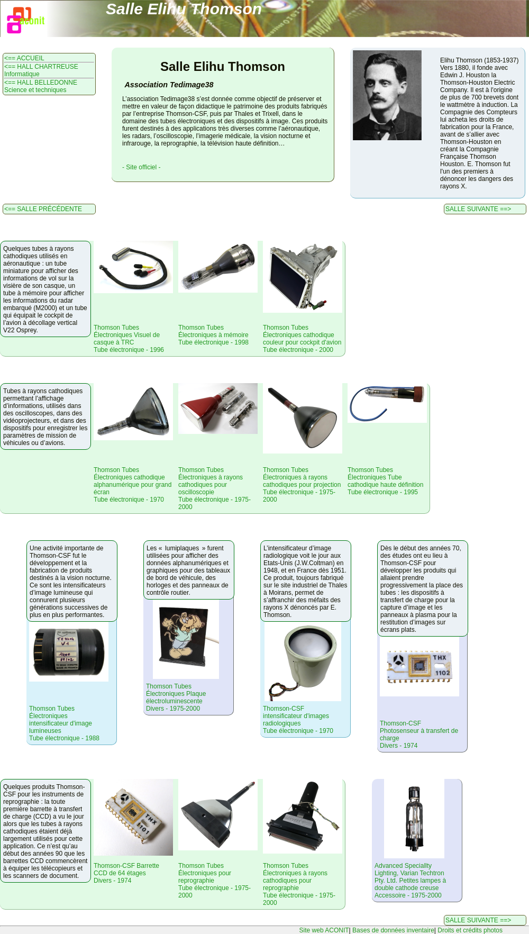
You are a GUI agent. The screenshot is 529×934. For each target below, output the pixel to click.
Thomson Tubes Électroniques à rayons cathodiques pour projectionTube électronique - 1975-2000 (302, 484)
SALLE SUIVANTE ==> (478, 209)
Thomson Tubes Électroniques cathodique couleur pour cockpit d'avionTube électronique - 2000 (302, 338)
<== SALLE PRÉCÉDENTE (43, 209)
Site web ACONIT (324, 930)
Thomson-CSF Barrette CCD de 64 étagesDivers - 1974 (126, 873)
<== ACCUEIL (24, 58)
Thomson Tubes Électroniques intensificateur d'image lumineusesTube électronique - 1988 (64, 723)
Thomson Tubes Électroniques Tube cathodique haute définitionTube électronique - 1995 (385, 481)
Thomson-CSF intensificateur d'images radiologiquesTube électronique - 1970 (298, 719)
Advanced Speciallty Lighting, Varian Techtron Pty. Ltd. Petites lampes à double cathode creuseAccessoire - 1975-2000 (410, 880)
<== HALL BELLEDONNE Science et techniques (40, 86)
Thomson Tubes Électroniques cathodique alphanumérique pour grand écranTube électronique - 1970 (132, 484)
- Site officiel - (141, 167)
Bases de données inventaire (393, 930)
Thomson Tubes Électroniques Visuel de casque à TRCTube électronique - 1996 (129, 338)
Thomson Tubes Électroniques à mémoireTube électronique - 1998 (213, 335)
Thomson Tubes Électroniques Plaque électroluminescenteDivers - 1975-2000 (176, 697)
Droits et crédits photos (470, 930)
